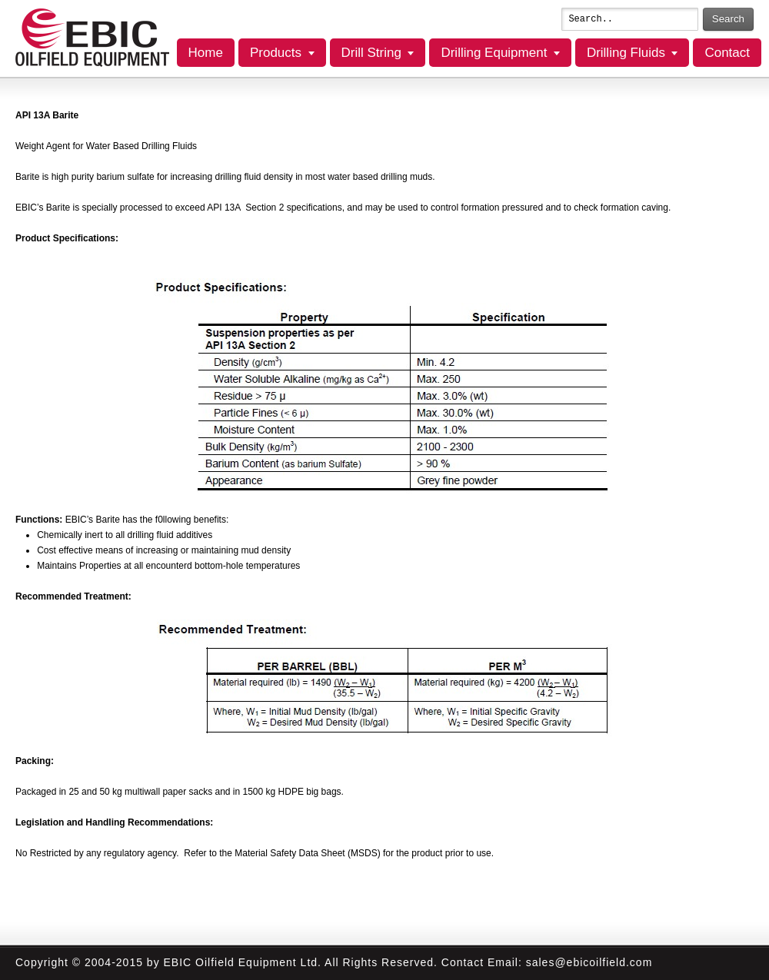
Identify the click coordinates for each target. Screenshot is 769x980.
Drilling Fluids (626, 52)
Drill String (371, 52)
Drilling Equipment (494, 52)
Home (205, 52)
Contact (727, 52)
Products (275, 52)
